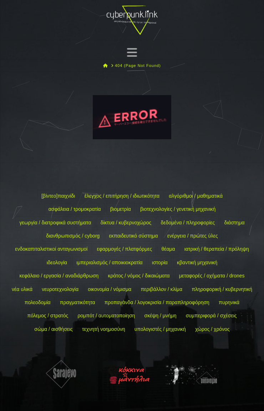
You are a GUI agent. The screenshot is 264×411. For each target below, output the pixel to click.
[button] (132, 52)
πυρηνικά (229, 302)
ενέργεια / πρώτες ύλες (192, 236)
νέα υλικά (22, 289)
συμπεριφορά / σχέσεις (211, 315)
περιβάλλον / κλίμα (161, 289)
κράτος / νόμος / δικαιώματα (139, 276)
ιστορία (160, 262)
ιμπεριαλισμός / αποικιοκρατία (109, 262)
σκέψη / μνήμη (160, 315)
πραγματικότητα (77, 302)
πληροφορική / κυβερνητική (222, 289)
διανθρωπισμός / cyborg (73, 236)
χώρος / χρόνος (212, 329)
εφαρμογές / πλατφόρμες (124, 249)
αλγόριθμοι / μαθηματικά (196, 196)
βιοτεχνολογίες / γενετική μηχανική (177, 209)
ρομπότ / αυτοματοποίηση (106, 315)
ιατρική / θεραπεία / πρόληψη (216, 249)
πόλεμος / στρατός (47, 315)
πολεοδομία (38, 302)
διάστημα (234, 222)
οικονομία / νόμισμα (109, 289)
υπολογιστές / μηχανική (160, 329)
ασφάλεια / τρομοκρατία (75, 209)
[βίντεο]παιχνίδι (58, 196)
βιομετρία (120, 209)
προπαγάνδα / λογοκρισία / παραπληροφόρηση (157, 302)
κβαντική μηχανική (197, 262)
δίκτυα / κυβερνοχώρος (126, 222)
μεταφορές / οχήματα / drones (212, 276)
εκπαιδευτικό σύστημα (133, 236)
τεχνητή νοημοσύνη (103, 329)
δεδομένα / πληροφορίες (188, 222)
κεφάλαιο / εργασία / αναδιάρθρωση (58, 276)
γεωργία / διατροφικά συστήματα (55, 222)
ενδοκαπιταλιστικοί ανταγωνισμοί (51, 249)
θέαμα (168, 249)
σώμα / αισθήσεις (53, 329)
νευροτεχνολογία (60, 289)
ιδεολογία (57, 262)
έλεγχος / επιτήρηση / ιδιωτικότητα (122, 196)
